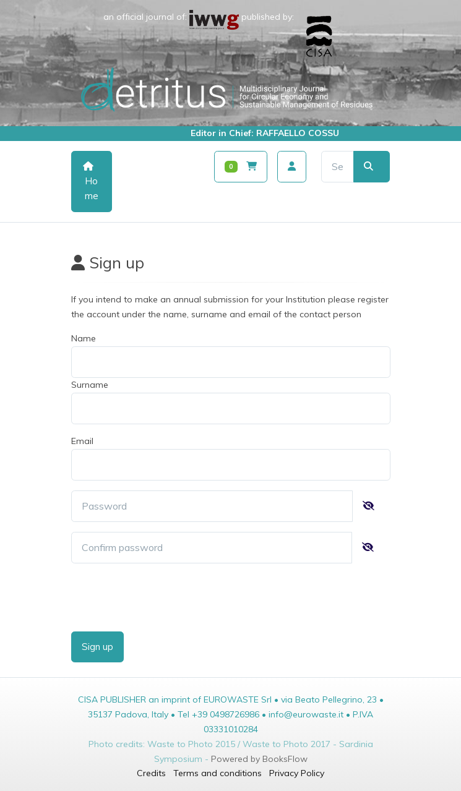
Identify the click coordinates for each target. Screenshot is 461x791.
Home (90, 181)
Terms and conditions (217, 773)
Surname (89, 384)
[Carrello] (241, 166)
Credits (151, 773)
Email (82, 441)
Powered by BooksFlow (259, 758)
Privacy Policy (296, 773)
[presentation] (165, 597)
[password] (212, 506)
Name (83, 338)
